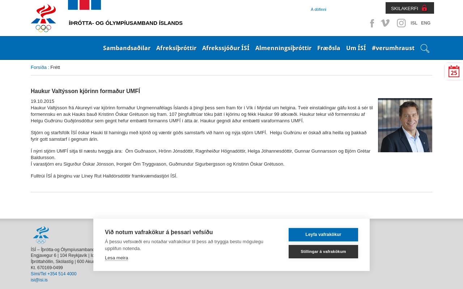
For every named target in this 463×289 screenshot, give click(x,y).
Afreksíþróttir (176, 48)
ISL (414, 23)
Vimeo (386, 23)
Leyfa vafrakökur (323, 234)
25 (454, 73)
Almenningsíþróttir (283, 48)
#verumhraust (393, 48)
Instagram (401, 23)
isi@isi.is (39, 280)
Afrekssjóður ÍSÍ (226, 48)
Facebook (371, 23)
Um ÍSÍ (356, 48)
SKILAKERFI (404, 8)
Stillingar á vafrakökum (323, 251)
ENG (425, 23)
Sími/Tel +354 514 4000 (53, 273)
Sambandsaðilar (126, 48)
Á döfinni (318, 9)
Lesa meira (116, 257)
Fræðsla (328, 48)
